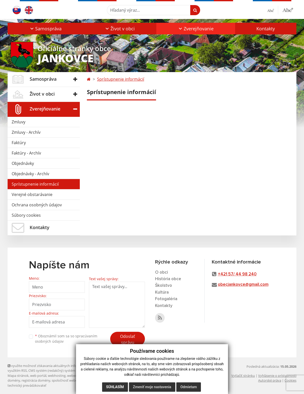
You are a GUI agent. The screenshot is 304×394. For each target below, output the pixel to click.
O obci (161, 272)
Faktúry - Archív (26, 153)
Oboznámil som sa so (66, 339)
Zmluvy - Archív (26, 132)
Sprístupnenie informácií (35, 184)
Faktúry (19, 142)
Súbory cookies (26, 215)
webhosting (57, 375)
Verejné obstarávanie (32, 194)
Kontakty (265, 29)
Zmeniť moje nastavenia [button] (152, 387)
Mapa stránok (18, 375)
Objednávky (23, 163)
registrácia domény (36, 380)
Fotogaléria (166, 299)
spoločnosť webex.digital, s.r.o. (75, 380)
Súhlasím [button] (115, 387)
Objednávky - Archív (30, 174)
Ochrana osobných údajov (37, 205)
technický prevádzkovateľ (27, 385)
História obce (168, 279)
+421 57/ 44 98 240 (237, 274)
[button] (45, 28)
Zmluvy (18, 122)
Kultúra (162, 292)
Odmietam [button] (188, 387)
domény (14, 380)
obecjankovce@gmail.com (243, 284)
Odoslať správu (127, 339)
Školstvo (163, 285)
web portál (38, 375)
